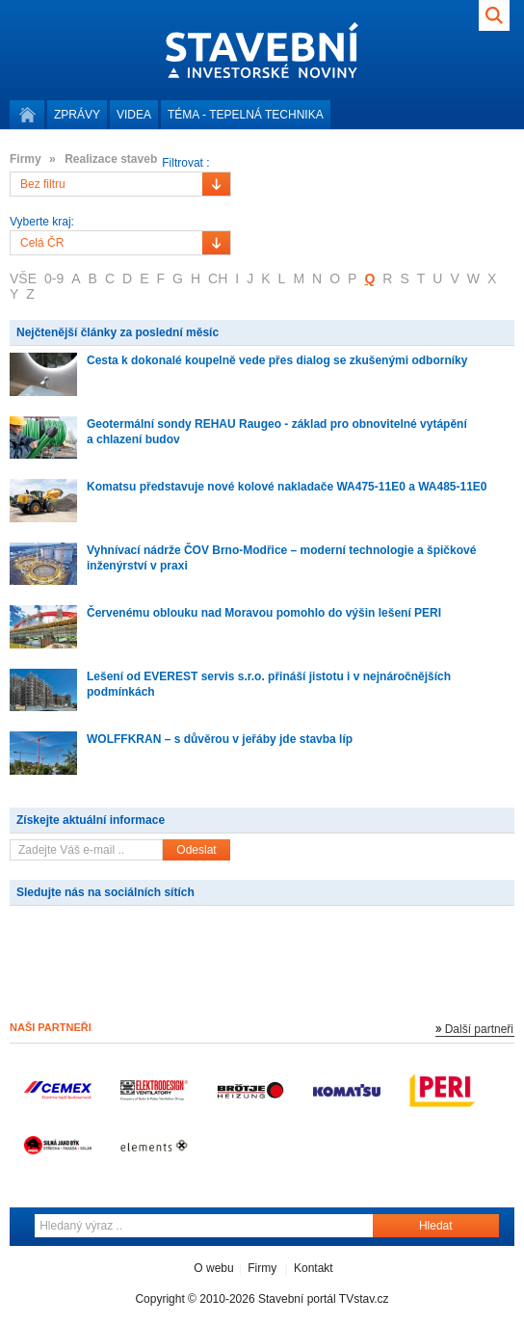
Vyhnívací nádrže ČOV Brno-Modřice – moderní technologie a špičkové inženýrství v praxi (281, 557)
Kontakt (313, 1268)
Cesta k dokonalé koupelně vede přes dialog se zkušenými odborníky (277, 360)
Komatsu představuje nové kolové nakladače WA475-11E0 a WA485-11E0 (287, 486)
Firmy (262, 1268)
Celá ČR (42, 243)
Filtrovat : (185, 163)
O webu (213, 1268)
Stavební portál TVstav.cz (323, 1299)
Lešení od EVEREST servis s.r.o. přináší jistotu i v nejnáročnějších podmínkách (269, 684)
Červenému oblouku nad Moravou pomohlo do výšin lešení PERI (264, 613)
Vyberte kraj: (42, 222)
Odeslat (196, 850)
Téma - (246, 114)
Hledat (436, 1225)
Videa (134, 114)
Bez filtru (43, 184)
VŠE (23, 278)
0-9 (54, 278)
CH (217, 278)
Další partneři (479, 1029)
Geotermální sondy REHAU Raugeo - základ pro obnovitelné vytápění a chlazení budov (277, 431)
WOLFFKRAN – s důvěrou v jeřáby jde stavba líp (220, 739)
